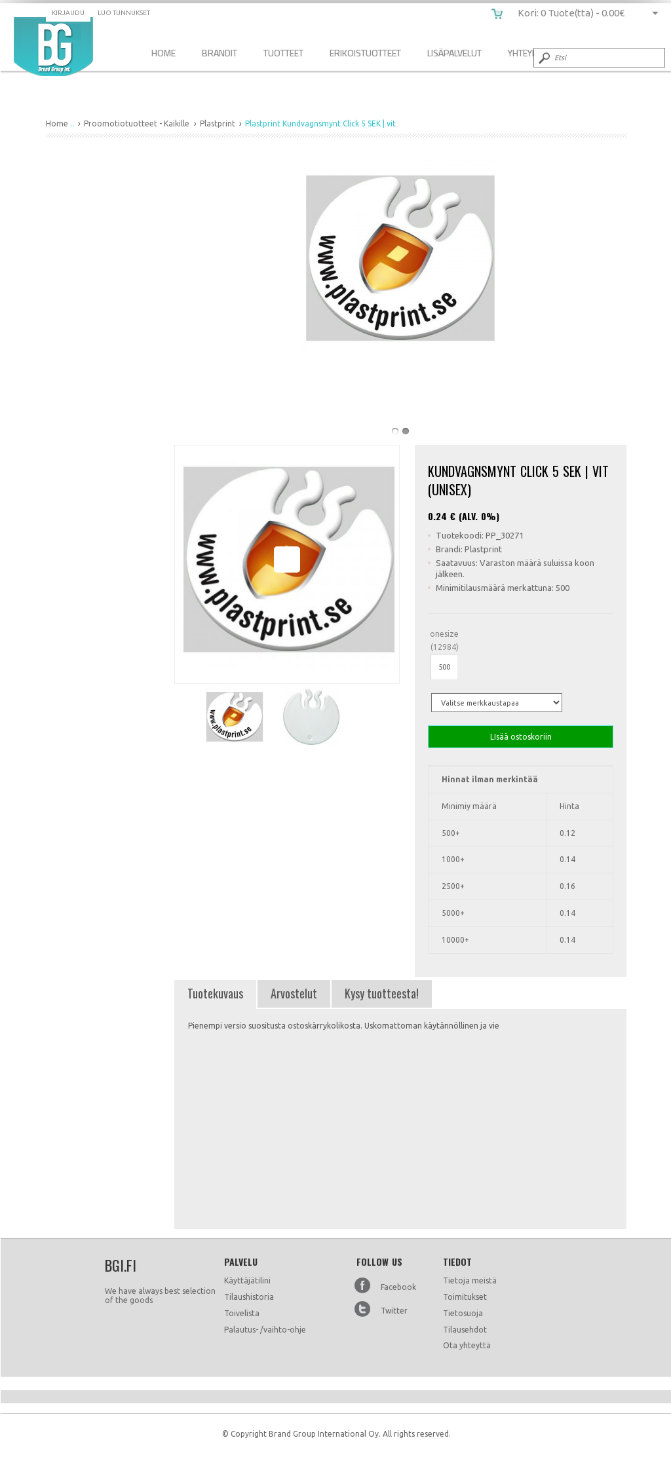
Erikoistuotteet (365, 53)
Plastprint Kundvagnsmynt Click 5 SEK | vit (53, 46)
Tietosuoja (463, 1313)
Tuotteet (283, 53)
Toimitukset (465, 1297)
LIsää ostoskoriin (520, 736)
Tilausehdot (465, 1329)
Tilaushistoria (249, 1297)
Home (163, 53)
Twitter (394, 1310)
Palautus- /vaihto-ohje (265, 1329)
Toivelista (241, 1313)
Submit (543, 57)
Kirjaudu (68, 12)
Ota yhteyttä (467, 1345)
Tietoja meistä (470, 1280)
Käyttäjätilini (247, 1280)
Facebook (398, 1287)
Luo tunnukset (124, 12)
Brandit (219, 53)
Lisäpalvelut (454, 53)
